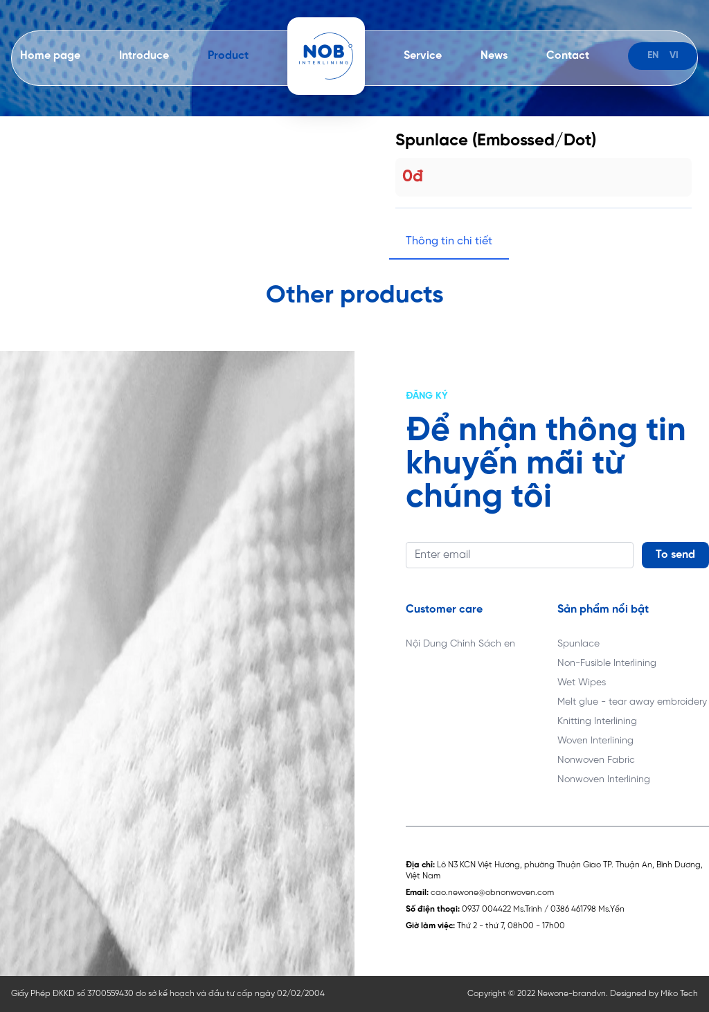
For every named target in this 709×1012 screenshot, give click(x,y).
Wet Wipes (581, 683)
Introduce (144, 56)
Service (423, 56)
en (652, 56)
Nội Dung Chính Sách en (460, 644)
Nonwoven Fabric (596, 760)
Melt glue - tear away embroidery (632, 702)
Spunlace (578, 644)
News (494, 56)
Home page (50, 56)
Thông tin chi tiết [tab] (449, 241)
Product (228, 56)
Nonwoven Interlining (603, 780)
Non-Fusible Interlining (606, 663)
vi (674, 56)
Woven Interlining (595, 741)
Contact (567, 56)
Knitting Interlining (597, 721)
